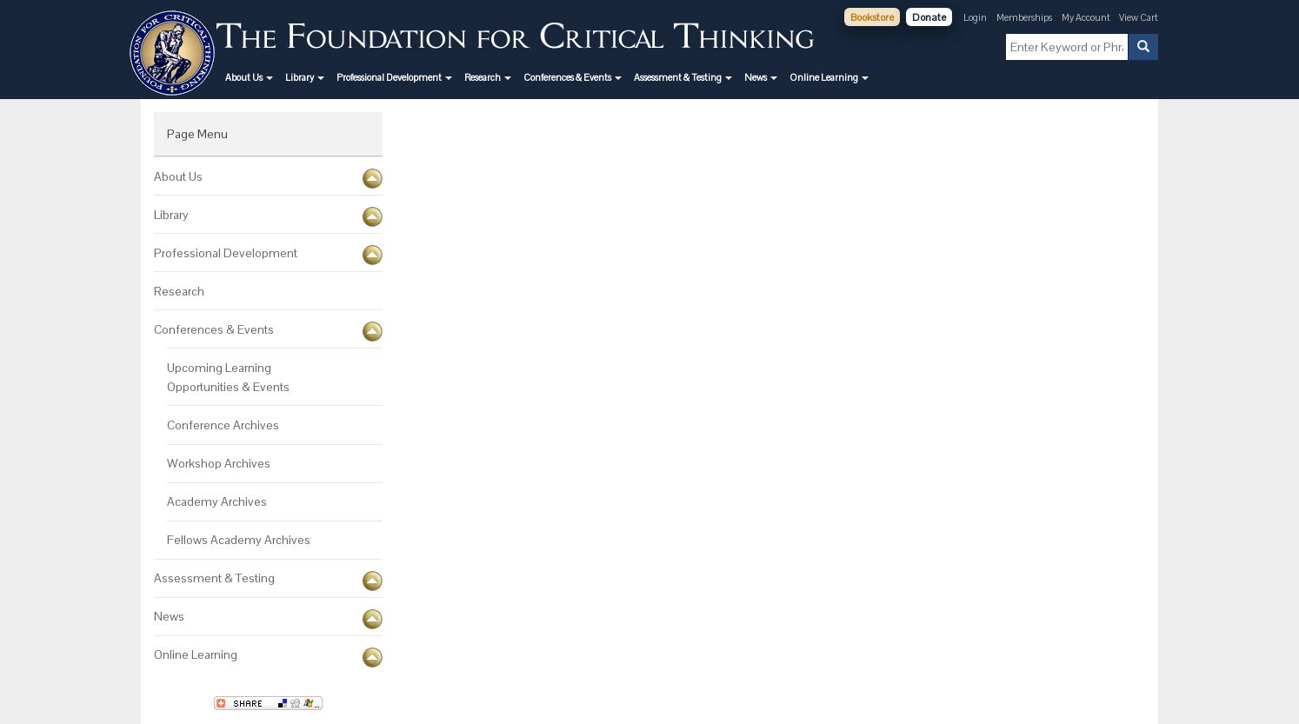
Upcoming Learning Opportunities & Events (228, 377)
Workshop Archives (218, 463)
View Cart (1138, 17)
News (169, 616)
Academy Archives (217, 501)
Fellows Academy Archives (238, 540)
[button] (249, 77)
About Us (178, 176)
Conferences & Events (214, 329)
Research (179, 291)
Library (171, 215)
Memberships (1024, 17)
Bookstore (872, 17)
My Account (1087, 17)
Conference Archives (223, 425)
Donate (929, 17)
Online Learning (195, 654)
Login (975, 17)
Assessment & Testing (214, 578)
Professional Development (225, 253)
